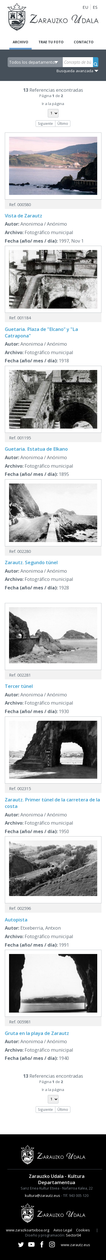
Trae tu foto (51, 42)
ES (95, 7)
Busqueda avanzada (75, 70)
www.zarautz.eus (75, 1244)
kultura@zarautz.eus (42, 1195)
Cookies (83, 1230)
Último (62, 123)
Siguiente (45, 123)
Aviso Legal (62, 1230)
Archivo (20, 42)
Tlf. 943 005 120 (75, 1195)
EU (85, 7)
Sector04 (73, 1235)
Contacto (84, 42)
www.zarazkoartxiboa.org (27, 1230)
